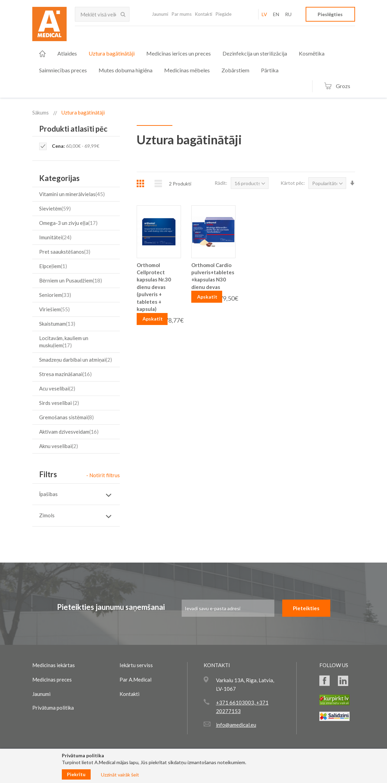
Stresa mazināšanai (66, 374)
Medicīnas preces (52, 679)
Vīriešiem (55, 309)
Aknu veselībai (59, 446)
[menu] (189, 61)
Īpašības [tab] (48, 494)
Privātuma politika (53, 707)
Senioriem (56, 295)
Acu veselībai (58, 388)
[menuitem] (42, 53)
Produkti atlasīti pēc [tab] (73, 128)
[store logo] (49, 26)
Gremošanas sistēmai (67, 417)
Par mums (182, 14)
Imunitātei (56, 237)
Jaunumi (160, 14)
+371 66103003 (235, 702)
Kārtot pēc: (293, 183)
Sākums (40, 112)
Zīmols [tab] (47, 515)
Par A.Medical (135, 679)
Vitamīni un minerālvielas (72, 194)
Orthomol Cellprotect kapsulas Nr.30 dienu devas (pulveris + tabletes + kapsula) (154, 287)
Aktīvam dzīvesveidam (69, 432)
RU (288, 14)
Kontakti (203, 14)
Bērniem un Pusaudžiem (71, 280)
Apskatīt (153, 319)
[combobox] (102, 14)
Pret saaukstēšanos (65, 252)
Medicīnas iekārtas (53, 665)
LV (264, 14)
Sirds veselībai (60, 403)
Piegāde (223, 14)
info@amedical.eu (236, 725)
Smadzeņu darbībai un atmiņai (76, 360)
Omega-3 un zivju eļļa (69, 223)
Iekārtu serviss (136, 665)
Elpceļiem (54, 266)
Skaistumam (58, 324)
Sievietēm (55, 208)
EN (276, 14)
